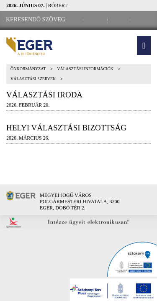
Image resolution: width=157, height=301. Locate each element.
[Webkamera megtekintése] (120, 20)
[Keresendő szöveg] (36, 19)
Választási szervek (33, 79)
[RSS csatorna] (142, 20)
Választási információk (85, 68)
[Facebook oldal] (96, 20)
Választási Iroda (44, 94)
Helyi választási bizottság (66, 127)
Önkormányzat (28, 68)
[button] (144, 45)
